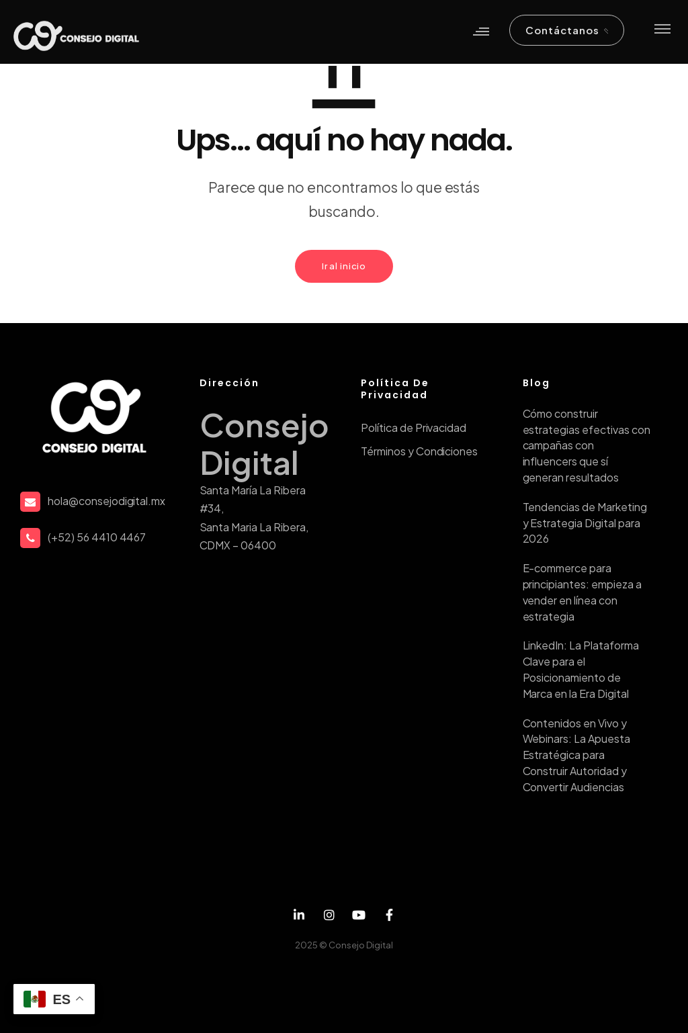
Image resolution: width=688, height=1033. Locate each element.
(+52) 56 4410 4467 (97, 537)
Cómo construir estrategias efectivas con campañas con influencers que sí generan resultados (586, 445)
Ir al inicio (344, 266)
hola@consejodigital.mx (106, 501)
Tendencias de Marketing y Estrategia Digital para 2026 (585, 523)
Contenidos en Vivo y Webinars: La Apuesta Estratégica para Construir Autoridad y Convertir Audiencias (576, 755)
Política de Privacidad (413, 427)
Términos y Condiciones (419, 451)
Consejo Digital (361, 945)
